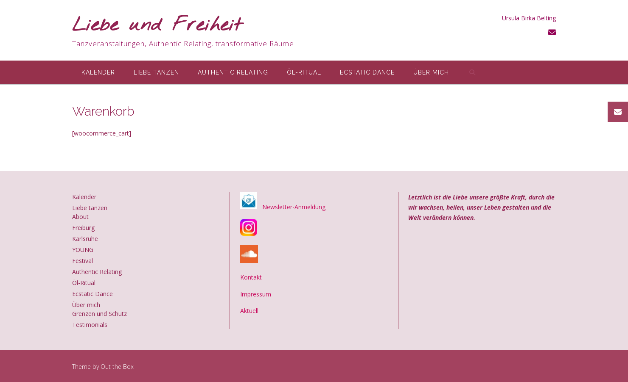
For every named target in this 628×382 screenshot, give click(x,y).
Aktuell (249, 311)
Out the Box (117, 367)
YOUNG (82, 250)
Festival (82, 261)
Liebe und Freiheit (157, 25)
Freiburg (83, 228)
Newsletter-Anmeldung (293, 207)
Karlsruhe (85, 239)
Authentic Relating (233, 72)
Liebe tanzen (156, 72)
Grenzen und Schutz (99, 314)
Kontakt (251, 277)
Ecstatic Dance (367, 72)
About (80, 217)
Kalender (98, 72)
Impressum (255, 294)
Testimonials (89, 325)
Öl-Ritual (304, 72)
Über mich (431, 72)
